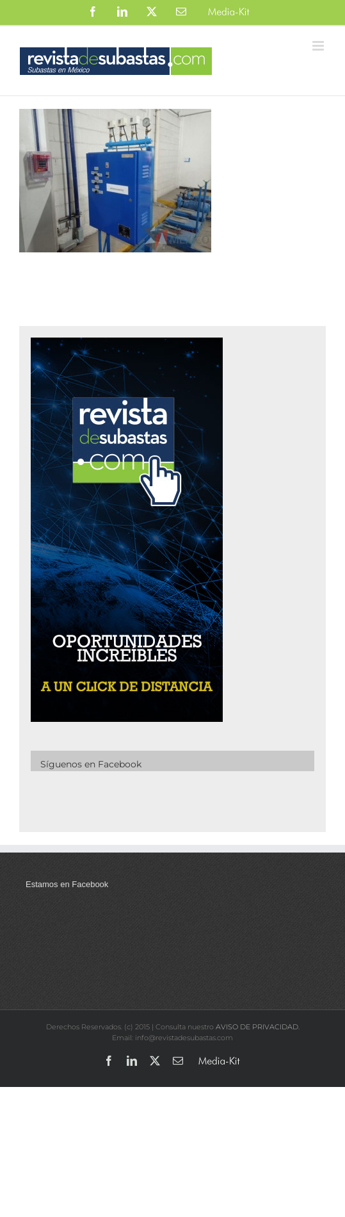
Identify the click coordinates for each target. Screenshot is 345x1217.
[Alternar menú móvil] (319, 46)
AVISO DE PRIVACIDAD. (258, 1026)
